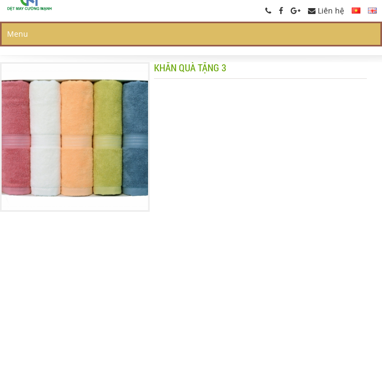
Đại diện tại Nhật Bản (240, 72)
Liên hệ (326, 10)
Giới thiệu (208, 38)
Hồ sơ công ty (333, 38)
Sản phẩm (266, 38)
